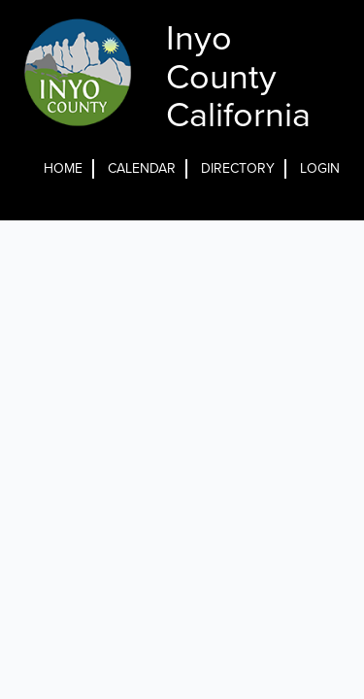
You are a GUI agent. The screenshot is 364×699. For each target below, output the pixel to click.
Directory (238, 168)
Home (63, 168)
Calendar (142, 168)
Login (320, 168)
